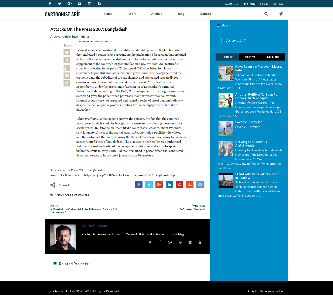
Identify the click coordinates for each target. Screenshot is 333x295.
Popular (227, 56)
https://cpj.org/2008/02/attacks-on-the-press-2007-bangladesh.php (129, 175)
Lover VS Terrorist (248, 122)
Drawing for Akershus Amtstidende (251, 143)
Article (66, 36)
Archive (55, 36)
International (80, 36)
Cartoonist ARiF (61, 291)
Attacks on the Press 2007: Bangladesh (88, 29)
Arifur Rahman (261, 291)
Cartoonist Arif (235, 40)
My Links (273, 56)
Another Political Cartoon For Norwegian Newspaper (257, 96)
